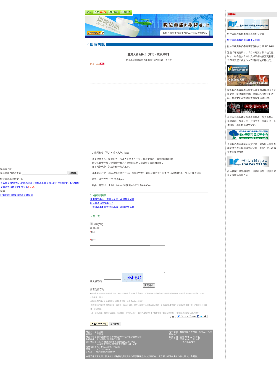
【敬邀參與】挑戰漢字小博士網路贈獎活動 (112, 207)
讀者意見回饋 (26, 198)
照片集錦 (34, 186)
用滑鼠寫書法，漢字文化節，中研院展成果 (112, 199)
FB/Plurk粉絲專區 (21, 186)
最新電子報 (6, 186)
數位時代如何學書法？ (101, 203)
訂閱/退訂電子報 (64, 186)
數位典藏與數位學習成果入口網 (243, 40)
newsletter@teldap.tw (105, 357)
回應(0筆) (98, 224)
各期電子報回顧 (47, 186)
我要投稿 (5, 198)
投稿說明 (14, 198)
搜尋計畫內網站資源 (11, 175)
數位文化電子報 (23, 189)
